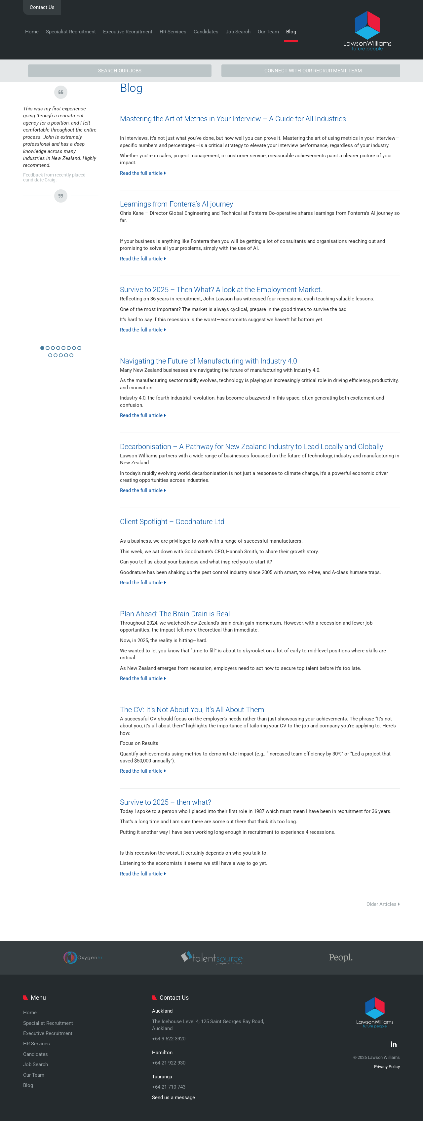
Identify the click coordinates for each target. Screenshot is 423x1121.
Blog (291, 32)
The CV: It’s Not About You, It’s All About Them (192, 710)
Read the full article (143, 173)
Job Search (238, 32)
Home (32, 32)
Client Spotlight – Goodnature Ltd (172, 522)
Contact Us (42, 7)
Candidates (206, 32)
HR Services (173, 32)
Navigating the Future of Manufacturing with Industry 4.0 (208, 361)
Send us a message (173, 1098)
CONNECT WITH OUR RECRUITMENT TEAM (313, 71)
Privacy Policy (387, 1066)
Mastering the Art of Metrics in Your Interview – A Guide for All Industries (233, 119)
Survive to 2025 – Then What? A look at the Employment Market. (221, 290)
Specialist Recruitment (71, 32)
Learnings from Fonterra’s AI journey (176, 204)
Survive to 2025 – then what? (165, 802)
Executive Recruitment (127, 32)
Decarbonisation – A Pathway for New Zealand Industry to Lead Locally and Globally (251, 447)
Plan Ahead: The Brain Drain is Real (175, 614)
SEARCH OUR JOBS (119, 71)
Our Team (268, 32)
